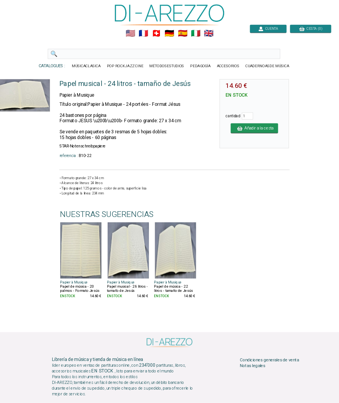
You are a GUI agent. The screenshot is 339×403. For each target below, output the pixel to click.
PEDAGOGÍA (200, 66)
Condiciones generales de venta (269, 360)
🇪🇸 (182, 33)
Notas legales (252, 366)
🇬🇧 (208, 33)
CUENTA (268, 28)
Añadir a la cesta (254, 128)
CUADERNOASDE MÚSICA (267, 66)
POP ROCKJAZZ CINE (125, 66)
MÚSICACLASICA (86, 66)
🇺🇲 (130, 33)
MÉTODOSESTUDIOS (166, 66)
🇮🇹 (195, 33)
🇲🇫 (143, 33)
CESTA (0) (310, 28)
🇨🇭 (156, 33)
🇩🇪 (169, 33)
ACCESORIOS (228, 66)
